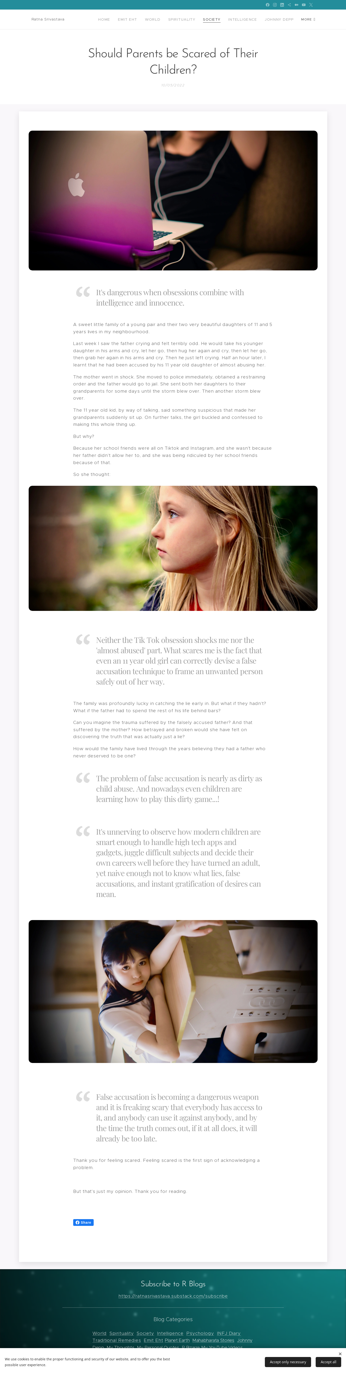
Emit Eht (153, 1340)
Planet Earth (176, 1340)
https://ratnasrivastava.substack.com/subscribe (173, 1296)
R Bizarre (191, 1347)
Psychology (200, 1333)
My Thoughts (120, 1347)
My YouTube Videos (222, 1347)
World (99, 1333)
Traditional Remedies (116, 1340)
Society (145, 1333)
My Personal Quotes (158, 1347)
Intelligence (170, 1333)
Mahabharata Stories (213, 1340)
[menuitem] (116, 19)
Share (83, 1222)
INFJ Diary (229, 1333)
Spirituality (121, 1333)
